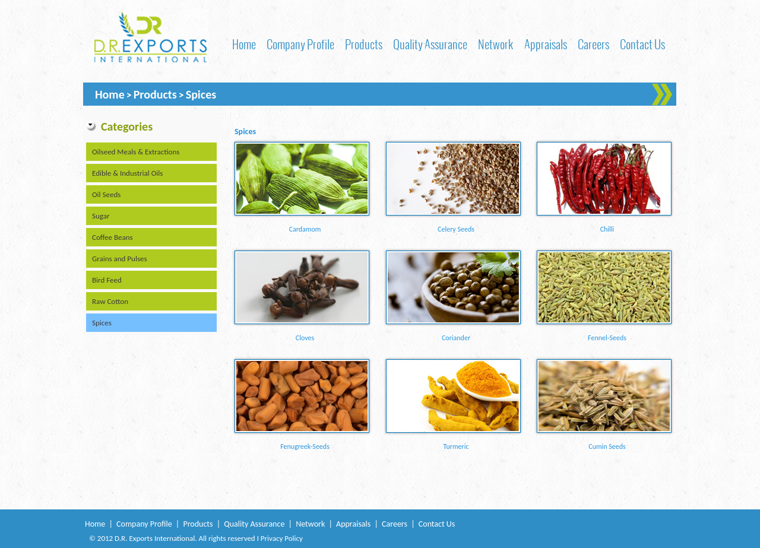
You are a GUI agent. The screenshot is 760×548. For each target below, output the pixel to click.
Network (496, 44)
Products (363, 44)
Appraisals (545, 44)
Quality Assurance (430, 44)
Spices (201, 94)
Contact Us (642, 44)
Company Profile (300, 44)
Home (244, 44)
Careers (593, 44)
